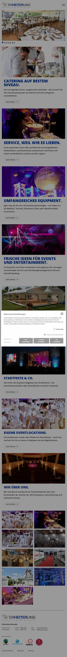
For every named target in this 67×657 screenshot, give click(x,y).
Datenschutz (7, 339)
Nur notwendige (26, 340)
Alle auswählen (56, 340)
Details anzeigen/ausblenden (54, 334)
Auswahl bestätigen (41, 340)
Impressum (7, 342)
